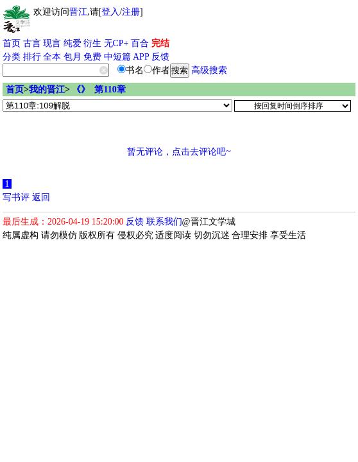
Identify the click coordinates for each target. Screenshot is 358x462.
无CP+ (116, 43)
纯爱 (72, 43)
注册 (131, 12)
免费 (92, 57)
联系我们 (164, 222)
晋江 (78, 12)
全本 (52, 57)
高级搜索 (209, 70)
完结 (160, 43)
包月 (72, 57)
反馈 (160, 57)
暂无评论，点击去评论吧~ (179, 152)
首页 (12, 43)
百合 (140, 43)
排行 (32, 57)
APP (141, 57)
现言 (52, 43)
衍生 (92, 43)
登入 (110, 12)
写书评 (16, 197)
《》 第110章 (98, 89)
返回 (41, 197)
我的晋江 (47, 89)
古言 (32, 43)
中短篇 (117, 57)
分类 (12, 57)
